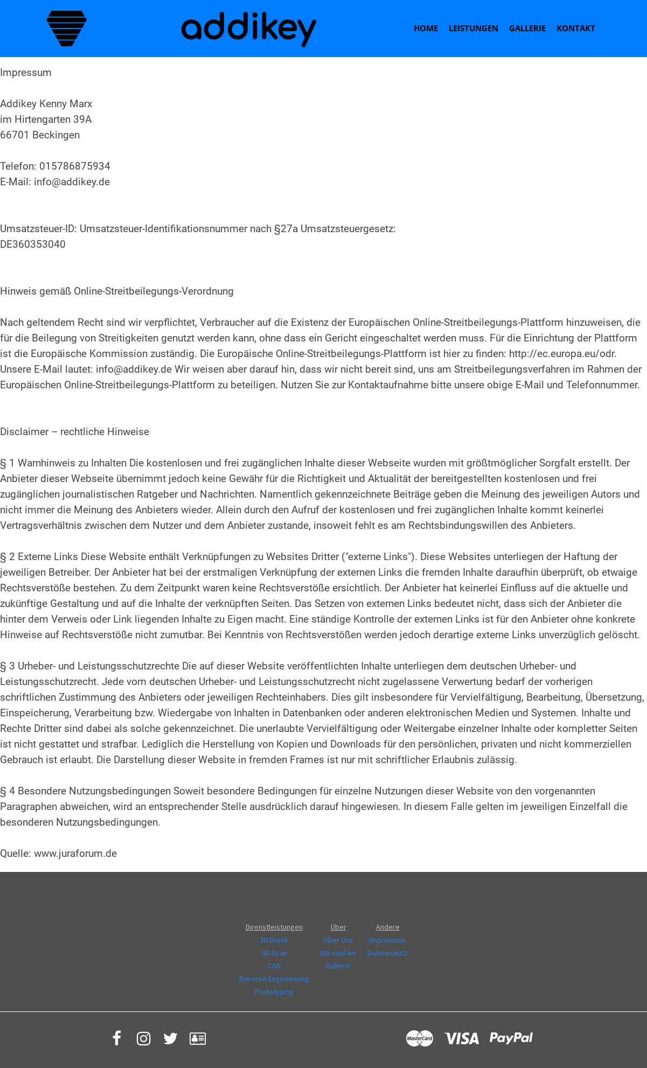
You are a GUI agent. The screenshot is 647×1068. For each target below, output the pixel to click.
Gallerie (527, 28)
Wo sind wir (338, 953)
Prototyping (274, 991)
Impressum (388, 940)
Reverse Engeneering (274, 978)
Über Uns (338, 940)
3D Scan (274, 953)
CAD (274, 966)
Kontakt (575, 28)
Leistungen (473, 28)
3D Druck (274, 940)
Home (426, 28)
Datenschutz (387, 953)
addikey (247, 28)
